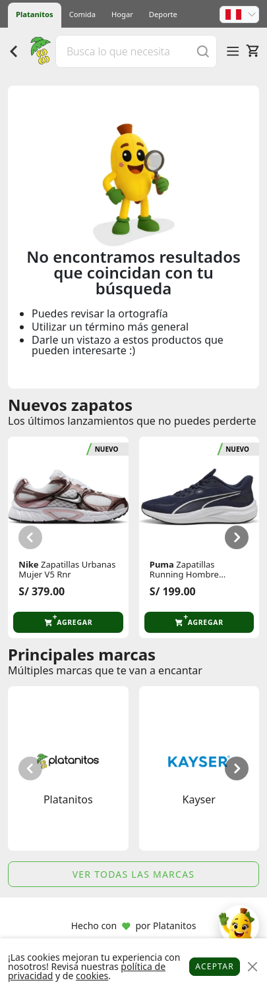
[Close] (252, 967)
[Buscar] (203, 51)
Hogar (122, 14)
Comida (82, 14)
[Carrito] (252, 50)
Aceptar (214, 966)
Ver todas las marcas (134, 874)
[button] (239, 14)
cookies (92, 975)
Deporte (163, 14)
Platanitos (34, 14)
